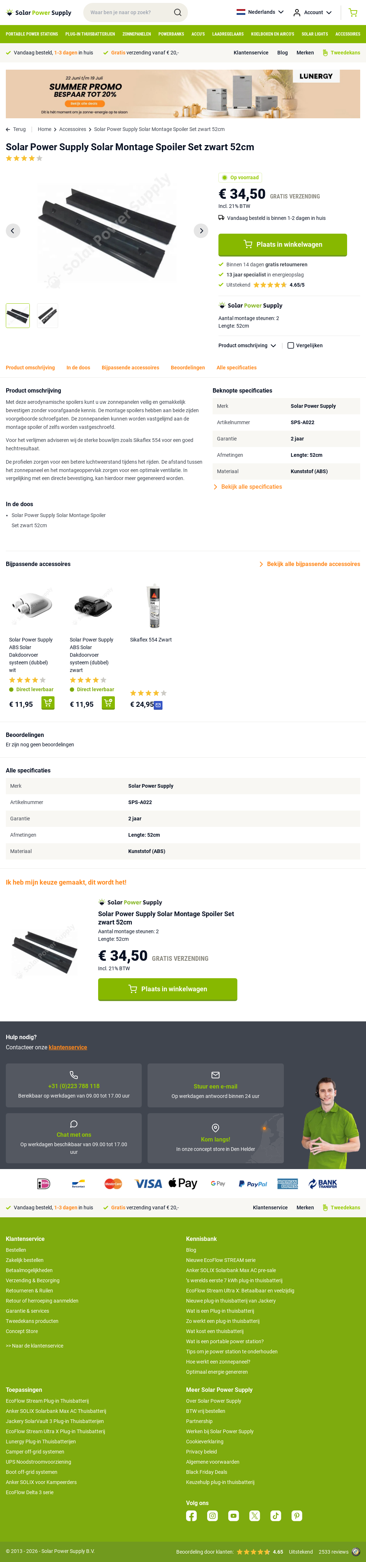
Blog (282, 53)
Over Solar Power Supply (213, 1401)
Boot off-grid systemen (31, 1472)
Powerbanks (171, 34)
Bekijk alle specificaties (248, 487)
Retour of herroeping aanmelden (42, 1301)
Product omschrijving (250, 346)
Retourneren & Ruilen (29, 1291)
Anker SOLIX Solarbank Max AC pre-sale (231, 1270)
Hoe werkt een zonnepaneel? (218, 1362)
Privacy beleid (201, 1452)
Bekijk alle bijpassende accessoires (310, 564)
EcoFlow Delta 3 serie (29, 1492)
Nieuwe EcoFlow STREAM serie (221, 1260)
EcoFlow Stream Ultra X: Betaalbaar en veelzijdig (240, 1291)
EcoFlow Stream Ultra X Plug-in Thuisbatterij (55, 1431)
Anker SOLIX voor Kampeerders (41, 1482)
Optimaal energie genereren (217, 1372)
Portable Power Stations (32, 34)
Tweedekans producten (32, 1321)
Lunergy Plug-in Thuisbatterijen (41, 1441)
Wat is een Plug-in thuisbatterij (220, 1311)
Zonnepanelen (136, 34)
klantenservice (68, 1047)
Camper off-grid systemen (35, 1452)
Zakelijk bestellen (25, 1260)
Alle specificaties (237, 367)
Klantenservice (251, 53)
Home (44, 129)
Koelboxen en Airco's (272, 34)
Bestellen (16, 1250)
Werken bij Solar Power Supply (220, 1431)
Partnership (199, 1421)
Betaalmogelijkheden (29, 1270)
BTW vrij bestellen (205, 1411)
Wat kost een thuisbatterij (215, 1331)
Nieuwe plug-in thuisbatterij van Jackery (231, 1301)
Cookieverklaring (205, 1441)
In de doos (78, 367)
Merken (305, 53)
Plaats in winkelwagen (283, 244)
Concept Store (22, 1331)
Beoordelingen (188, 367)
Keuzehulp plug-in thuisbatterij (220, 1482)
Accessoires (347, 34)
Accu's (198, 34)
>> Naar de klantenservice (34, 1346)
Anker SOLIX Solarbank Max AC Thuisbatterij (56, 1411)
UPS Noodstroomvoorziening (38, 1462)
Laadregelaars (228, 34)
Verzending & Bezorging (33, 1280)
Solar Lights (315, 34)
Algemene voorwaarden (213, 1462)
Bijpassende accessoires (130, 367)
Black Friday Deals (206, 1472)
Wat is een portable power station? (225, 1341)
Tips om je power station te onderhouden (232, 1351)
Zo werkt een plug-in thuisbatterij (223, 1321)
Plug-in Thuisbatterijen (90, 34)
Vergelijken (309, 345)
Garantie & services (27, 1311)
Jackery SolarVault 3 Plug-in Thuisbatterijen (55, 1421)
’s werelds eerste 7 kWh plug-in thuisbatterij (234, 1280)
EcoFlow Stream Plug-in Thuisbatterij (47, 1401)
